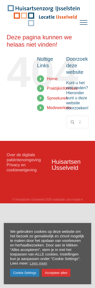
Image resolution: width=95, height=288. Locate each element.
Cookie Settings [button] (24, 273)
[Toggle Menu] (83, 22)
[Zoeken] (72, 122)
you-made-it (75, 199)
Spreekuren (57, 98)
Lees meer (38, 263)
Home (52, 79)
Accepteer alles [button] (56, 273)
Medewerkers (59, 108)
